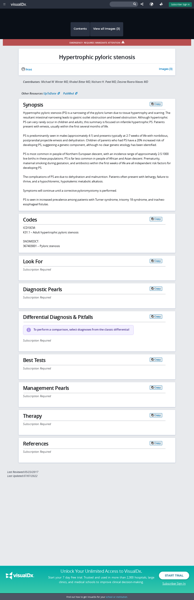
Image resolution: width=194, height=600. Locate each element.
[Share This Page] (143, 4)
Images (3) (166, 69)
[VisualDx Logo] (19, 4)
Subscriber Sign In (174, 583)
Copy (157, 103)
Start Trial (174, 575)
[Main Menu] (4, 4)
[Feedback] (162, 4)
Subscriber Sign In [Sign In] (180, 4)
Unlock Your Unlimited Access (101, 571)
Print (26, 69)
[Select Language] (152, 4)
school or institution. (117, 596)
